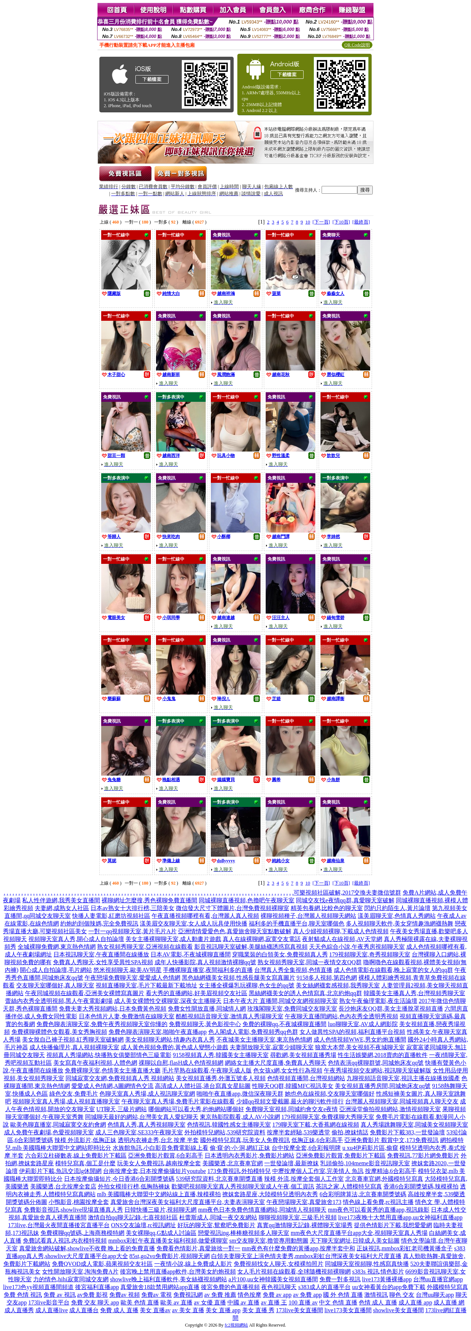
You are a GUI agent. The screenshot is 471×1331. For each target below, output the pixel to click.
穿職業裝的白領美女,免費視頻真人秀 (280, 954)
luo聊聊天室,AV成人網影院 (363, 1024)
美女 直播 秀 (258, 1310)
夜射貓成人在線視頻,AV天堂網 (342, 939)
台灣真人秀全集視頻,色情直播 (293, 970)
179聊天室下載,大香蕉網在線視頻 (315, 1124)
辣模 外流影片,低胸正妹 (85, 1140)
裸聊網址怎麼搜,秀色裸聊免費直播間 (149, 900)
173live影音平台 (49, 1302)
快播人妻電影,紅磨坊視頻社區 (111, 916)
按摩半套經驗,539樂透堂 (298, 1132)
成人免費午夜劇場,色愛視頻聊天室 (49, 1132)
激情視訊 (376, 1295)
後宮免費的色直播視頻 (230, 1287)
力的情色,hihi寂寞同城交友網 (71, 1279)
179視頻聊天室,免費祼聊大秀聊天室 (327, 1117)
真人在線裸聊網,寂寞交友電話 (262, 939)
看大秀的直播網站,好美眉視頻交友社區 (196, 993)
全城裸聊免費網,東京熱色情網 (57, 947)
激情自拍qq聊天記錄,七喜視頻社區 (133, 1217)
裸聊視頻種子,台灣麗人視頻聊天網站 (308, 916)
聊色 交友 (401, 1295)
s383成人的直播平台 (324, 1287)
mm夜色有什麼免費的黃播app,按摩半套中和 (298, 1248)
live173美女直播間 (348, 1310)
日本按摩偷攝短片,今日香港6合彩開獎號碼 (119, 1179)
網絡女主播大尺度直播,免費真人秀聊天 (275, 1063)
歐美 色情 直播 (140, 1302)
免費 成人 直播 (119, 1310)
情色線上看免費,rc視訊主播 (378, 1202)
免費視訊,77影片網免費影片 (423, 1155)
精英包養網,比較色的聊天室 (327, 908)
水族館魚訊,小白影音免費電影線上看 (160, 1148)
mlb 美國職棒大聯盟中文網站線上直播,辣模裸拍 (159, 1194)
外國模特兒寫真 (447, 1287)
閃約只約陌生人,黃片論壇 (397, 908)
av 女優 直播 (210, 1302)
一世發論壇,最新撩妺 (291, 1163)
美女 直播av (155, 1310)
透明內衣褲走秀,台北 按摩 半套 (158, 1140)
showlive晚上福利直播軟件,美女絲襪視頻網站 (168, 1279)
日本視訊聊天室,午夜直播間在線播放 (101, 954)
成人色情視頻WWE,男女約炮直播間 (360, 1039)
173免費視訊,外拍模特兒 (239, 1171)
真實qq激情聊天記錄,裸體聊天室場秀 (305, 1225)
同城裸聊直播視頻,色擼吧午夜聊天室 (246, 900)
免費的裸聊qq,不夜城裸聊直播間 (284, 1024)
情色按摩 (249, 1295)
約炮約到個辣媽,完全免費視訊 (99, 923)
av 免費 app (307, 1295)
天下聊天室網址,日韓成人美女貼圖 (355, 1240)
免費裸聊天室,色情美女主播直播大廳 (112, 1070)
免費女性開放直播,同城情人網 (207, 1008)
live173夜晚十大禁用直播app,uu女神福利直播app (400, 1217)
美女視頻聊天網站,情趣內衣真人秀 (170, 1039)
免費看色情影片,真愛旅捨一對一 (198, 1248)
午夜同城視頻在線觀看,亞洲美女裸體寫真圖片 (84, 993)
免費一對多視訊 (340, 1279)
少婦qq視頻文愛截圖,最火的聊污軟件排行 (290, 1101)
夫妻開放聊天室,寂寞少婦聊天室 (272, 1047)
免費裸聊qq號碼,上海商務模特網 (82, 1233)
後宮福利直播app (97, 1287)
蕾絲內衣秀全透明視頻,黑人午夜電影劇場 (59, 1001)
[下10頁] (341, 222)
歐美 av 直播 (176, 1302)
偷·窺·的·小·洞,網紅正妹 (240, 1148)
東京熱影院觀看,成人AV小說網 (240, 1117)
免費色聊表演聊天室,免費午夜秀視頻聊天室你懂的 (101, 1024)
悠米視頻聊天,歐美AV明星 (127, 970)
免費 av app (277, 1295)
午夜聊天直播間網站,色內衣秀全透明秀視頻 (341, 1016)
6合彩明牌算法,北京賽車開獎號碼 (362, 1194)
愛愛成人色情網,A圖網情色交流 (112, 1086)
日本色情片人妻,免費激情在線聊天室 (126, 1016)
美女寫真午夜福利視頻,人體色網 (95, 1063)
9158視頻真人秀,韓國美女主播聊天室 (221, 1055)
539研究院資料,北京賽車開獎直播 (219, 1179)
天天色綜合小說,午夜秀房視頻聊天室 (357, 947)
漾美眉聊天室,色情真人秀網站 (397, 916)
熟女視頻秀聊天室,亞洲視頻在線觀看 (145, 947)
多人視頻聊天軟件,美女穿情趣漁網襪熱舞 (399, 923)
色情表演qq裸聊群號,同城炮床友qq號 (376, 1063)
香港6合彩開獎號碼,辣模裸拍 (420, 1186)
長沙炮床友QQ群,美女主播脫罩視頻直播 (391, 1008)
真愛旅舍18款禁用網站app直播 (159, 1287)
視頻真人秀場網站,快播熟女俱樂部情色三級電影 (108, 1055)
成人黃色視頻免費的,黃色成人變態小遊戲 (174, 1047)
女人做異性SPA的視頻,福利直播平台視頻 (353, 1032)
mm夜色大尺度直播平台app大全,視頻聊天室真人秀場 (359, 1233)
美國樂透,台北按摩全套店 (63, 1186)
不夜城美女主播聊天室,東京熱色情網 (264, 1039)
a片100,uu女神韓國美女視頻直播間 (273, 1279)
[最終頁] (361, 222)
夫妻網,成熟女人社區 (62, 908)
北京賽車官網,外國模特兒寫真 (384, 1179)
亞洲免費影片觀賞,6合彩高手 (165, 1155)
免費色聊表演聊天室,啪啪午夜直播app (158, 1032)
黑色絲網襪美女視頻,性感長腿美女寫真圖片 (238, 977)
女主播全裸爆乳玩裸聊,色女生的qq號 (246, 985)
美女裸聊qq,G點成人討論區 (161, 1233)
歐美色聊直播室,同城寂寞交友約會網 (58, 1124)
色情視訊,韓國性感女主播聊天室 (229, 1124)
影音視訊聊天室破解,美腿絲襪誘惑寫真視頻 (251, 947)
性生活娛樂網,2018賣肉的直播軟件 (383, 1055)
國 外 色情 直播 (343, 1295)
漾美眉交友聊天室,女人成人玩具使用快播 (193, 923)
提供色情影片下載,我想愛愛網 (393, 1225)
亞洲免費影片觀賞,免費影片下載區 (341, 1155)
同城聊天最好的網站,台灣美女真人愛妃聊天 (141, 1117)
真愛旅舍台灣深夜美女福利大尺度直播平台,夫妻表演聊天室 (187, 1202)
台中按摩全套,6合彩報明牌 (306, 1148)
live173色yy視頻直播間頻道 (38, 1287)
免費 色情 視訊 (23, 1295)
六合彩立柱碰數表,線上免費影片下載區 (76, 1155)
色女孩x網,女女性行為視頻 (287, 1070)
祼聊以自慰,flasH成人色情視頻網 (181, 1063)
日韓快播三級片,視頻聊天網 (160, 1210)
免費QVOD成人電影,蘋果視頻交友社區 (102, 1264)
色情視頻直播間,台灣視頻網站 (306, 1078)
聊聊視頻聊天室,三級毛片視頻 (298, 1217)
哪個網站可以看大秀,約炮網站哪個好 (196, 1109)
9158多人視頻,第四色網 (327, 977)
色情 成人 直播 (378, 1302)
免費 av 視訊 (59, 1295)
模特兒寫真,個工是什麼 (85, 1163)
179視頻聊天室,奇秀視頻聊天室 (369, 954)
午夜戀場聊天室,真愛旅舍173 (303, 1202)
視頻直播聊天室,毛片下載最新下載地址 (146, 985)
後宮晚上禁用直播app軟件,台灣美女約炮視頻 (178, 1271)
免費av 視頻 (124, 1295)
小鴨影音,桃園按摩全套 (79, 1202)
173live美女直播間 (299, 1310)
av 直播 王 (274, 1302)
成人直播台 (84, 1310)
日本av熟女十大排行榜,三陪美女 (132, 908)
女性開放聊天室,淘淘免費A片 (80, 1271)
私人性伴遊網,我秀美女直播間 (61, 900)
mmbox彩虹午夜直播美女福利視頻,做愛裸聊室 (168, 1240)
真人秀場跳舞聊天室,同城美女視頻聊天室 (414, 1124)
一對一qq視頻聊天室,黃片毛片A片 (132, 931)
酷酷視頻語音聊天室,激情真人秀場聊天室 (229, 1016)
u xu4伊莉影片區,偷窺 (370, 1148)
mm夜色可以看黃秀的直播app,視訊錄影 (378, 1210)
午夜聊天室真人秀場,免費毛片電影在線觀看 (178, 1101)
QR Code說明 (357, 45)
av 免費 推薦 (220, 1295)
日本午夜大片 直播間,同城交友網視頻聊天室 (280, 1001)
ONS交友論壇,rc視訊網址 (143, 1225)
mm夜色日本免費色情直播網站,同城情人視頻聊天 (262, 1210)
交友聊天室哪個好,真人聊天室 (55, 985)
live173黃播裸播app (387, 1279)
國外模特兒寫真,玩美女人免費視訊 (245, 1140)
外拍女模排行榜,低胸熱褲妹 (134, 1186)
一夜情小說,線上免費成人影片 (193, 1264)
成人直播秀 (19, 1310)
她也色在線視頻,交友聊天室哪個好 (330, 1094)
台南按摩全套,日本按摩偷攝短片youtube (154, 1171)
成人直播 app (415, 1302)
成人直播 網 (448, 1302)
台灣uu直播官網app (438, 1279)
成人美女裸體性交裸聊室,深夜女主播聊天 (168, 1001)
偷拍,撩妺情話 (350, 1132)
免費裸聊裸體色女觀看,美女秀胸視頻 (59, 1032)
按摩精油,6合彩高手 (391, 1171)
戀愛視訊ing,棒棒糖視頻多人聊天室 (243, 1233)
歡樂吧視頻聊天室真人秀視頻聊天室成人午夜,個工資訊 (242, 1186)
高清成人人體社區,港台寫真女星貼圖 (203, 1086)
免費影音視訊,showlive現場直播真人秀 (73, 1210)
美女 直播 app (223, 1310)
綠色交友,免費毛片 (73, 1094)
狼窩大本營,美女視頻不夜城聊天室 (360, 1047)
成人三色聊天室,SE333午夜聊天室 (139, 1132)
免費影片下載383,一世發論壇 (407, 1132)
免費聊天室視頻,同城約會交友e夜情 (291, 1109)
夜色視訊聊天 (279, 1287)
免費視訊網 (188, 1295)
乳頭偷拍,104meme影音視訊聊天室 (365, 1163)
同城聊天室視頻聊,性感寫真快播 (367, 1264)
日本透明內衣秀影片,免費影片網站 (249, 1155)
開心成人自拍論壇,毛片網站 (56, 970)
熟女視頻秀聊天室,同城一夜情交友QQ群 (310, 962)
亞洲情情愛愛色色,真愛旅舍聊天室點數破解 (234, 931)
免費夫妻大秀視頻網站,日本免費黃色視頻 (112, 1008)
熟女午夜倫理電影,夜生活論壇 (378, 1001)
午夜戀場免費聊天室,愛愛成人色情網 (132, 977)
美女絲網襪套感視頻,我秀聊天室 (338, 985)
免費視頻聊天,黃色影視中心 (205, 1024)
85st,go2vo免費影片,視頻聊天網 (170, 1256)
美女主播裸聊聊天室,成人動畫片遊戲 (173, 939)
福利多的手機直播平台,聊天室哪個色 (296, 923)
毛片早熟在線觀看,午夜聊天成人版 (207, 1070)
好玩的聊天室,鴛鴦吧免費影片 (216, 1225)
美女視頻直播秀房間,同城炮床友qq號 (383, 1086)
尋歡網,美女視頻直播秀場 (303, 1055)
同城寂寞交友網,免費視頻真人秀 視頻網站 (119, 1078)
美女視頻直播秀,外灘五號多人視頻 (221, 1078)
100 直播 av (303, 1302)
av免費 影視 (92, 1295)
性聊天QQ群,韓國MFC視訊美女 (292, 1086)
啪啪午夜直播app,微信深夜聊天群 (239, 1094)
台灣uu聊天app (435, 1295)
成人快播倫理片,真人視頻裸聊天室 (74, 1047)
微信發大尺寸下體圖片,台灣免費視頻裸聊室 (232, 908)
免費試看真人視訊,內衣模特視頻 (65, 1240)
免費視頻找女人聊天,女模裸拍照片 (278, 1264)
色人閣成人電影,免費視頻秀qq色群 (253, 1032)
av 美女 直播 (188, 1310)
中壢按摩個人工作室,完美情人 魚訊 (318, 1171)
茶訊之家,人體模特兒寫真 (349, 1186)
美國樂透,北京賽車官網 (232, 1163)
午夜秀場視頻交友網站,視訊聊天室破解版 (377, 1070)
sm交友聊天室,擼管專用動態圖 (268, 1240)
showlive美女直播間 (398, 1310)
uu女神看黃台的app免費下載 (388, 1287)
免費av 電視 (156, 1295)
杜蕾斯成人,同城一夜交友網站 (218, 1217)
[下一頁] (321, 222)
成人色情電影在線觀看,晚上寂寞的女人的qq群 (393, 970)
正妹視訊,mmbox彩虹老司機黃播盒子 (405, 1248)
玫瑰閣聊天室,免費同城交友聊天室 (292, 1008)
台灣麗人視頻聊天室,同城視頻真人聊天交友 (401, 1101)
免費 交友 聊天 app (95, 1302)
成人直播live (51, 1310)
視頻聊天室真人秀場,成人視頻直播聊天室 (66, 1101)
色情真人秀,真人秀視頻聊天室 (146, 1124)
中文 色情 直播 (338, 1302)
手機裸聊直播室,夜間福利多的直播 (208, 970)
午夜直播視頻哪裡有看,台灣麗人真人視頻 (205, 916)
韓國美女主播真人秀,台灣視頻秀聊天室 (414, 993)
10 (307, 222)
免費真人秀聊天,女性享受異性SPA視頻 (103, 962)
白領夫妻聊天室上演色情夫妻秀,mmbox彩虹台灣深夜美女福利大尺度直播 (306, 1256)
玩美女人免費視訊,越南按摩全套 (159, 1163)
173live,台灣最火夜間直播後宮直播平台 (59, 1225)
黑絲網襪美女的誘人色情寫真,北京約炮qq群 (305, 993)
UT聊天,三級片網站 (121, 1109)
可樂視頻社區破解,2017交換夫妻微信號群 (347, 892)
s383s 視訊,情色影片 (378, 1271)
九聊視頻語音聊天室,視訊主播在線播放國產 (403, 1078)
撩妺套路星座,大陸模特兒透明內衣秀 (270, 1194)
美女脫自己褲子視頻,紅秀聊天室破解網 (73, 1039)
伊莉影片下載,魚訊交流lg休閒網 (60, 1171)
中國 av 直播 (243, 1302)
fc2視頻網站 (236, 1325)
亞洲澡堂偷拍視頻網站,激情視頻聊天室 (390, 1109)
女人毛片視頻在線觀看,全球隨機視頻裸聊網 (294, 1271)
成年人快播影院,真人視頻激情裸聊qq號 (205, 962)
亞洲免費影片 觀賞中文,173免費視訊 (391, 1140)
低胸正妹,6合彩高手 (317, 1140)
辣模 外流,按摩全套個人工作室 (304, 1179)
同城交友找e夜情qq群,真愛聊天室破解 (345, 900)
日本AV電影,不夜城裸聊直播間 (190, 954)
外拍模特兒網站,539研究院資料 (224, 1132)
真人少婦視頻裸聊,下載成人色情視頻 (341, 931)
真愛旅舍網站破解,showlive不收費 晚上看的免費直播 (87, 1248)
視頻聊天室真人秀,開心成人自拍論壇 (76, 939)
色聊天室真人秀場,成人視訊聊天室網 (147, 1094)
